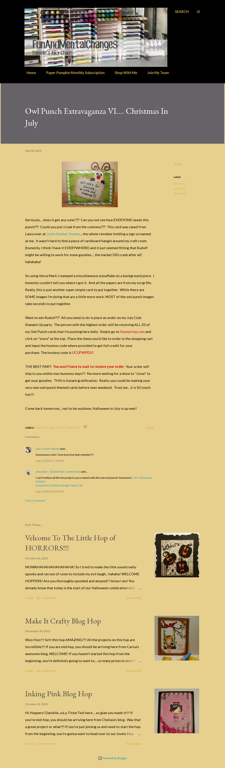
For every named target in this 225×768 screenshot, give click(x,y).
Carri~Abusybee (142, 477)
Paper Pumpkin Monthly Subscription (73, 73)
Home (29, 73)
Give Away (179, 183)
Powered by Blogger (112, 758)
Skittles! (41, 481)
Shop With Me (124, 73)
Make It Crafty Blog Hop (63, 621)
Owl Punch (180, 188)
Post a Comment (35, 500)
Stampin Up (180, 193)
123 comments (46, 743)
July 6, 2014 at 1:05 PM (50, 491)
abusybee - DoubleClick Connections (58, 471)
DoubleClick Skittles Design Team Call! (59, 485)
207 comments (46, 598)
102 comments (46, 670)
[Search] (182, 12)
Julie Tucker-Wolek (47, 448)
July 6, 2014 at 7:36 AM (50, 460)
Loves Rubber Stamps (63, 234)
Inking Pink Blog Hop (58, 694)
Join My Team (156, 73)
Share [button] (178, 164)
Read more (134, 598)
